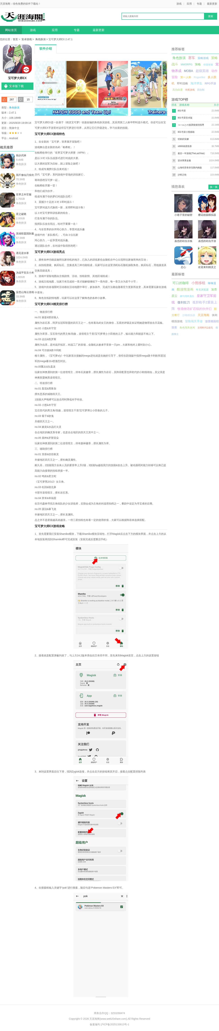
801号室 (182, 110)
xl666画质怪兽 (185, 146)
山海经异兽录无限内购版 (190, 167)
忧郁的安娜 (183, 139)
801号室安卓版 (185, 117)
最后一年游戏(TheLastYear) (191, 153)
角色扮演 (40, 39)
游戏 (179, 3)
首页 (15, 39)
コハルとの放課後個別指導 (191, 125)
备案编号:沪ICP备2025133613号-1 (109, 1024)
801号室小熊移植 (186, 132)
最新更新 (212, 3)
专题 (199, 3)
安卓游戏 (27, 39)
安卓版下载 (16, 86)
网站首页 (11, 30)
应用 (189, 3)
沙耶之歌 (182, 174)
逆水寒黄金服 (184, 160)
